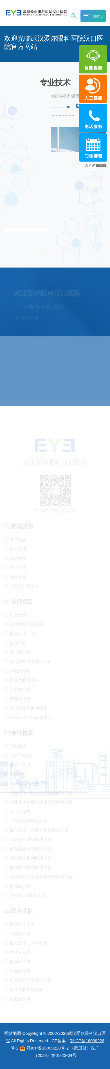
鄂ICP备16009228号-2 (47, 1048)
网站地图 (12, 1033)
